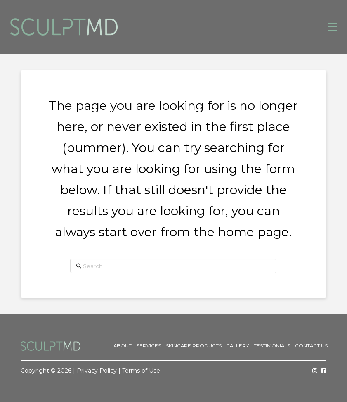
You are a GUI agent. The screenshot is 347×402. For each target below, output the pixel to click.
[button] (332, 27)
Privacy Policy (97, 370)
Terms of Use (141, 370)
